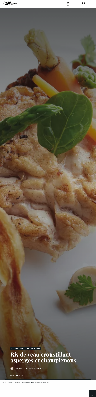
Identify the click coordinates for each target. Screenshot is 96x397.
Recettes (11, 382)
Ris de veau (35, 349)
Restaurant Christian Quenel (33, 368)
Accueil (4, 382)
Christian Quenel (20, 368)
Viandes (14, 349)
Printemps (24, 349)
